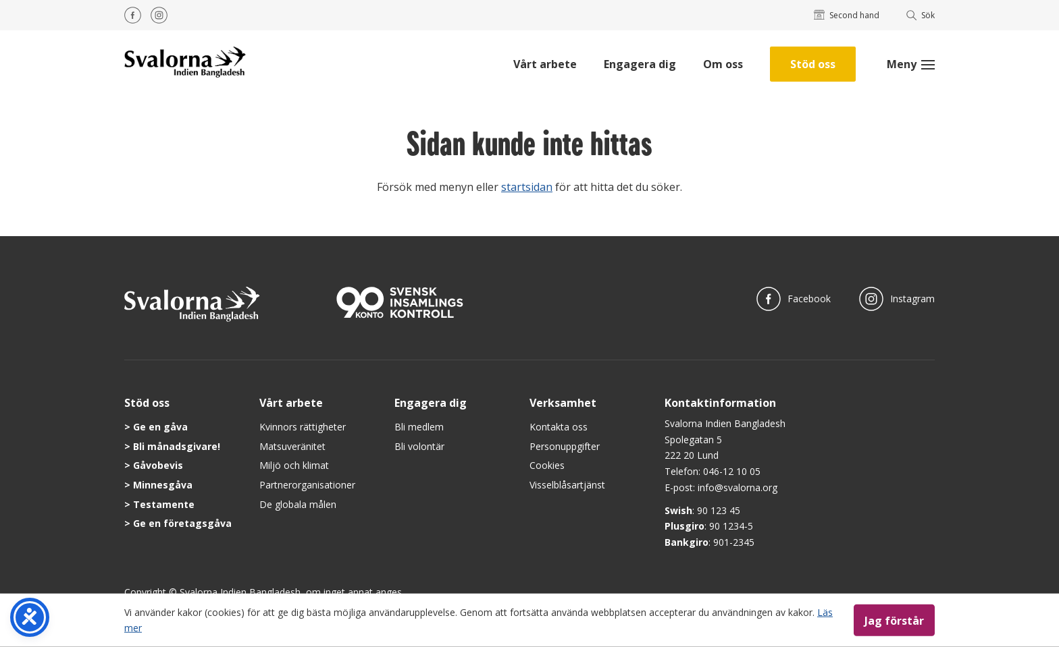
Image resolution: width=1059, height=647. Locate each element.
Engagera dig (640, 64)
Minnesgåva (162, 484)
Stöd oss (812, 64)
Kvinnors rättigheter (302, 426)
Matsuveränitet (292, 446)
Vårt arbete (545, 64)
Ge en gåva (160, 426)
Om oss (723, 64)
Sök (920, 15)
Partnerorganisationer (307, 484)
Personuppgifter (565, 446)
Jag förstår (894, 620)
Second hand (846, 15)
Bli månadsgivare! (176, 446)
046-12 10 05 (731, 471)
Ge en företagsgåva (182, 523)
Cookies (547, 465)
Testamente (164, 504)
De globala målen (297, 504)
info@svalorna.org (737, 487)
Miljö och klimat (294, 465)
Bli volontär (419, 446)
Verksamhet (563, 402)
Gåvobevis (158, 465)
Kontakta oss (559, 426)
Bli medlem (419, 426)
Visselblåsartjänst (567, 484)
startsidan (526, 186)
